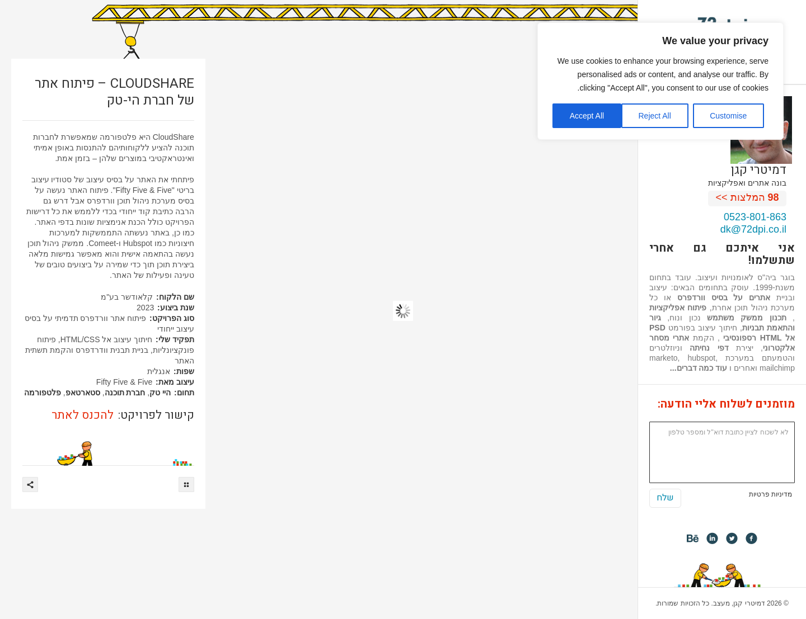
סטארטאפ (82, 392)
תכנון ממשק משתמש (746, 317)
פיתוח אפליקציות (677, 307)
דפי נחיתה (709, 347)
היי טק (160, 392)
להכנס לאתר (82, 415)
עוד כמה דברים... (698, 367)
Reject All (654, 115)
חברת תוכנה (125, 392)
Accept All (587, 115)
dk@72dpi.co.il (753, 229)
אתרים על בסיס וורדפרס (724, 297)
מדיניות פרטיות (770, 494)
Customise (728, 115)
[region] (660, 81)
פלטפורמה (42, 392)
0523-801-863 (755, 217)
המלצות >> (747, 197)
